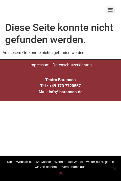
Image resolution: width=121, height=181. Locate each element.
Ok (60, 173)
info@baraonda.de (66, 91)
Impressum (40, 65)
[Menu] (110, 10)
